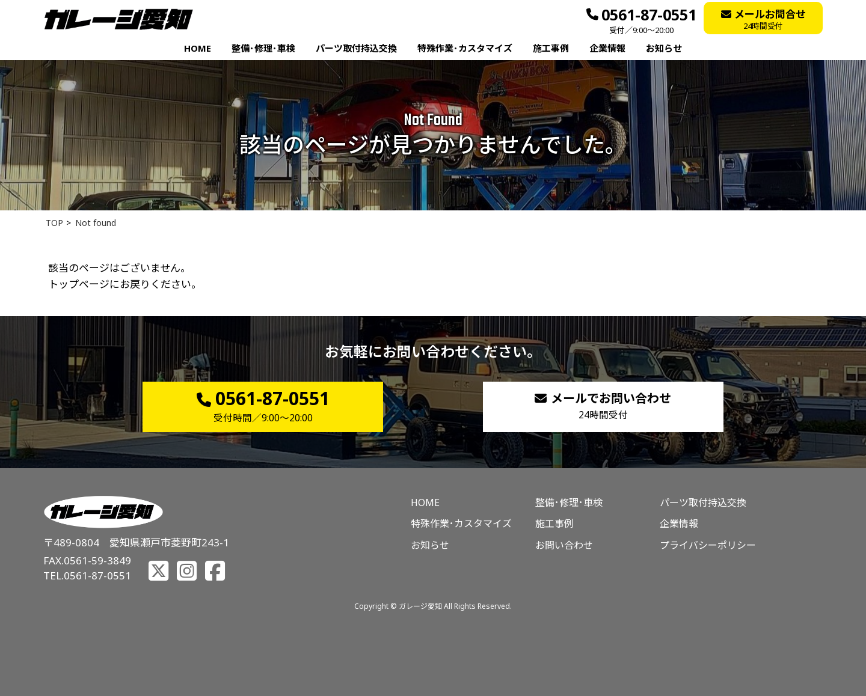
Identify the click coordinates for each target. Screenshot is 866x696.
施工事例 (551, 48)
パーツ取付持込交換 (356, 48)
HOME (197, 48)
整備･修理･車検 (263, 48)
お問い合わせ (564, 545)
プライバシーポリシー (708, 545)
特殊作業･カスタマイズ (464, 48)
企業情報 (607, 48)
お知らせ (664, 48)
